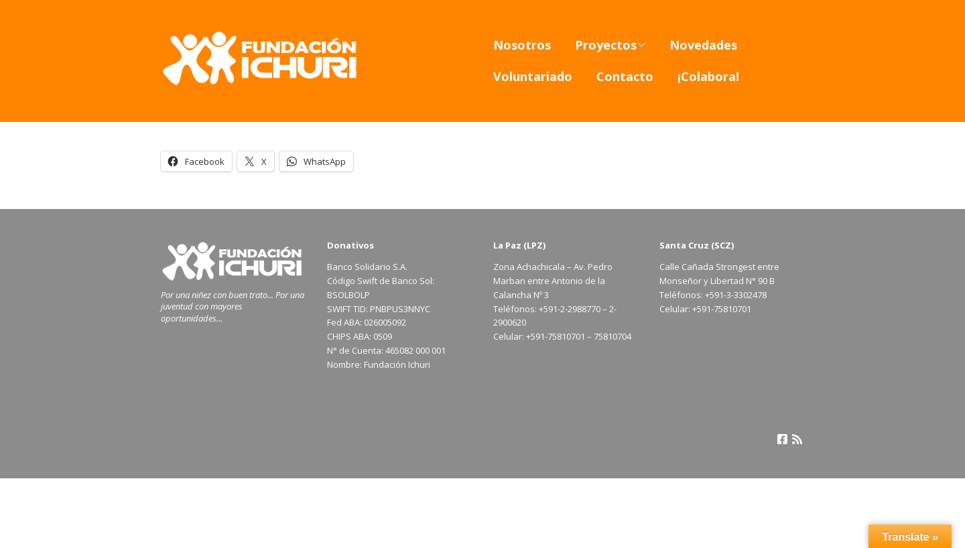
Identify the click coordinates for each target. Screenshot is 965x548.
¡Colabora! (708, 76)
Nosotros (522, 45)
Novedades (703, 45)
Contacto (624, 76)
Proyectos (606, 45)
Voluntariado (532, 76)
